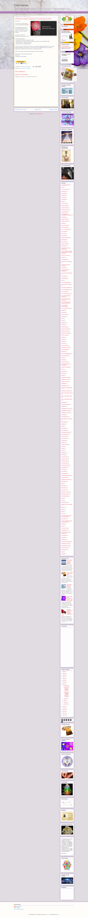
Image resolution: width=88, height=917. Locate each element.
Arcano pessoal (64, 205)
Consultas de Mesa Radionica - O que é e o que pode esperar (69, 598)
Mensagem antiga (53, 109)
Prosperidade (64, 473)
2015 (64, 708)
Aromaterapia (64, 211)
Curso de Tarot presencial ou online (70, 573)
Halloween (63, 351)
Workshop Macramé (65, 545)
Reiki (62, 483)
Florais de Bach (64, 345)
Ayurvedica (63, 235)
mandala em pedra (65, 379)
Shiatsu (62, 507)
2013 (64, 711)
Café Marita (63, 245)
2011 (64, 715)
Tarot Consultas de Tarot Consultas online (66, 516)
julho (65, 700)
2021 (64, 676)
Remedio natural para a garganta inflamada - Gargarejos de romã (67, 612)
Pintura (62, 450)
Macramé (63, 373)
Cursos (40, 12)
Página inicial (38, 109)
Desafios (63, 310)
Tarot (62, 513)
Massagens (63, 402)
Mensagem (63, 414)
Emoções (63, 324)
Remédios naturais (65, 494)
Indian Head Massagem (66, 353)
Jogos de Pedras (64, 355)
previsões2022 (64, 467)
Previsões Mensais (65, 465)
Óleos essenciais (64, 434)
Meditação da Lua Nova (66, 408)
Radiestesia (63, 481)
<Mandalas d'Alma (65, 185)
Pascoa (62, 446)
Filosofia (63, 341)
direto (62, 320)
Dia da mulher (64, 314)
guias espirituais (64, 349)
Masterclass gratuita (65, 404)
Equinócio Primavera (65, 333)
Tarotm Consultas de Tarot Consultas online (66, 521)
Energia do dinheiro (65, 328)
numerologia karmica (65, 432)
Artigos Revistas (64, 219)
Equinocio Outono (65, 331)
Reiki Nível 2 (64, 487)
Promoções (52, 12)
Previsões (63, 454)
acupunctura (63, 191)
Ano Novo (63, 197)
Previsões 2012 (64, 456)
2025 (64, 671)
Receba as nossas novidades (66, 54)
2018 (64, 682)
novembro (66, 685)
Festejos (63, 339)
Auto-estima (63, 231)
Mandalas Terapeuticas (66, 390)
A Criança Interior (64, 189)
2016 (64, 706)
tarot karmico (64, 518)
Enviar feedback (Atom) (38, 113)
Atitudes (63, 223)
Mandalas (63, 383)
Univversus (21, 5)
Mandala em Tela (64, 381)
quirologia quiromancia (66, 479)
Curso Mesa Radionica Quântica (69, 585)
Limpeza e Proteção (65, 367)
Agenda (46, 12)
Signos (62, 509)
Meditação (63, 406)
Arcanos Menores (65, 209)
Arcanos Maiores (64, 207)
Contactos (59, 12)
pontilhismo (63, 452)
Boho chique (63, 241)
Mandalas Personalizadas (66, 387)
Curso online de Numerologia (64, 306)
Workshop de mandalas (26, 68)
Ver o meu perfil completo (19, 909)
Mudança (63, 424)
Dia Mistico (63, 316)
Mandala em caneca (65, 377)
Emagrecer (63, 322)
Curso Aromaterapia (65, 282)
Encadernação (64, 326)
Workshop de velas (65, 543)
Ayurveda (63, 233)
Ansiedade (63, 199)
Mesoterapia (63, 421)
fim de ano (63, 343)
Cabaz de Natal (64, 243)
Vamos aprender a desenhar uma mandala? (66, 47)
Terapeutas (28, 12)
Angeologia (63, 193)
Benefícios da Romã (65, 237)
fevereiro (66, 704)
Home (16, 12)
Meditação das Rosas (65, 410)
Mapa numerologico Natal (66, 396)
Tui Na (62, 526)
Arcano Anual (64, 203)
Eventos (63, 337)
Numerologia (64, 430)
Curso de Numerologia (65, 287)
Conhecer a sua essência (66, 261)
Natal (20, 68)
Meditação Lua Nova (65, 412)
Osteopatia (63, 440)
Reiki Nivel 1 (63, 485)
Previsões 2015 (64, 461)
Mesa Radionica (64, 416)
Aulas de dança (64, 225)
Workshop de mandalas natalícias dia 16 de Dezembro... (67, 694)
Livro (62, 369)
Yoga (62, 551)
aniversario (63, 195)
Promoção (63, 469)
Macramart (63, 371)
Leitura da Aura (64, 361)
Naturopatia (63, 428)
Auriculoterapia (64, 227)
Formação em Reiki (65, 347)
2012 (64, 713)
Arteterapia (63, 217)
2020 (64, 678)
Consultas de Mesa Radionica (65, 270)
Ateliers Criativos (64, 221)
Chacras (63, 257)
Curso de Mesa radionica (66, 284)
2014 (64, 709)
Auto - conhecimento (65, 229)
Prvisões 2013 (64, 477)
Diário (62, 318)
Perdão (62, 448)
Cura (62, 280)
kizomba (63, 359)
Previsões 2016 (64, 463)
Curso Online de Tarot (65, 308)
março (65, 702)
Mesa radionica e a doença (66, 418)
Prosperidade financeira (66, 475)
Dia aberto (63, 312)
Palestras (63, 442)
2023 (64, 673)
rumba (62, 498)
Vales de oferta (64, 528)
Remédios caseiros (65, 491)
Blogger (57, 914)
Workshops (63, 549)
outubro (65, 698)
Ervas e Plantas (64, 335)
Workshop (63, 539)
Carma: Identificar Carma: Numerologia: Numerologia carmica (66, 252)
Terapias (21, 12)
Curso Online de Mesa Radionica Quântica (69, 562)
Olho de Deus (64, 436)
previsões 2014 (64, 459)
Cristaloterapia (64, 278)
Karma (62, 357)
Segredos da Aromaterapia (66, 504)
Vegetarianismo (64, 530)
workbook (63, 537)
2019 (64, 680)
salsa (62, 500)
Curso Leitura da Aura (65, 293)
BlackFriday (63, 239)
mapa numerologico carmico (67, 392)
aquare (62, 201)
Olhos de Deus (64, 438)
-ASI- (48, 914)
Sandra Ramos (64, 502)
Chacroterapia (64, 259)
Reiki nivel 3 (63, 489)
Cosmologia (63, 276)
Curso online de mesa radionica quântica (65, 303)
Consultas (35, 12)
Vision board (63, 535)
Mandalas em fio (64, 385)
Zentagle (63, 553)
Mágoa (62, 375)
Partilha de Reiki (64, 444)
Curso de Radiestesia (65, 289)
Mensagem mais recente (20, 109)
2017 (64, 684)
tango (62, 511)
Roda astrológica (64, 496)
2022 (62, 187)
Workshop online (64, 547)
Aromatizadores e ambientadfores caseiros (66, 214)
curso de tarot (64, 291)
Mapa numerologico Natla (66, 399)
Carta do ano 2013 (65, 255)
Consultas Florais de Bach (66, 273)
